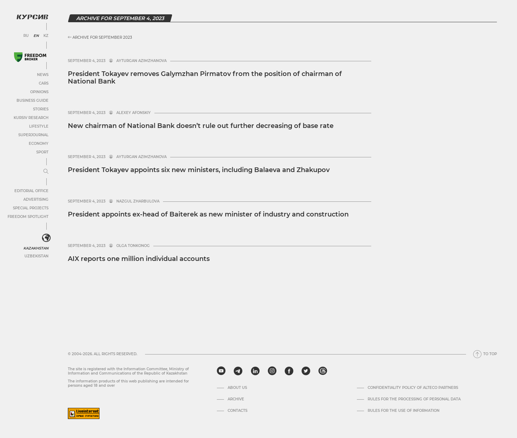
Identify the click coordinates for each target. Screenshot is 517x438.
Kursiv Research (31, 117)
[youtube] (221, 371)
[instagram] (272, 371)
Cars (43, 83)
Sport (42, 152)
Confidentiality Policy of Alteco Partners (413, 388)
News (42, 74)
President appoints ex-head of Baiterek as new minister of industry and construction (208, 214)
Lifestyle (38, 126)
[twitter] (306, 371)
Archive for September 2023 (100, 37)
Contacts (237, 411)
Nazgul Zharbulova (137, 201)
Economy (38, 143)
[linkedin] (255, 371)
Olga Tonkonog (133, 246)
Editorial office (31, 191)
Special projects (30, 208)
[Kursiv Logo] (32, 16)
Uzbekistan (36, 256)
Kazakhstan (35, 248)
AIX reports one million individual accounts (139, 259)
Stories (40, 109)
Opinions (39, 92)
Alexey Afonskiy (133, 113)
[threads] (322, 371)
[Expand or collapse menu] (45, 172)
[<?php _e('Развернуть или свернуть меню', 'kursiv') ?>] (46, 238)
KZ (45, 36)
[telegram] (238, 371)
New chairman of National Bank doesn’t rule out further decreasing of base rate (201, 126)
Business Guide (32, 100)
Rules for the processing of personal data (414, 399)
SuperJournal (33, 135)
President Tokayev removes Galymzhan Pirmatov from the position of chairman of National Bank (205, 78)
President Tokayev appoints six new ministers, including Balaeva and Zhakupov (199, 170)
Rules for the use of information (403, 411)
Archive (236, 399)
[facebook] (289, 371)
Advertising (35, 199)
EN (36, 36)
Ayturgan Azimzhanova (141, 61)
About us (237, 388)
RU (26, 36)
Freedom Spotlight (28, 216)
